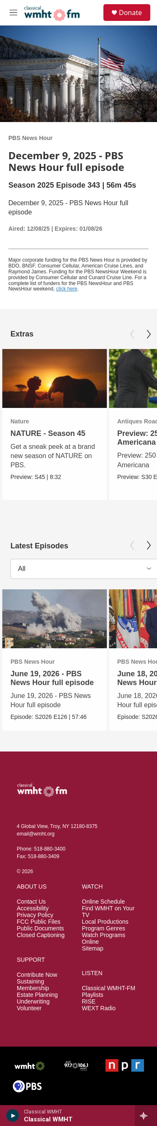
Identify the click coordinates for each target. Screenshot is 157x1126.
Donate (130, 12)
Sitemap (92, 948)
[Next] (148, 334)
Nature (19, 421)
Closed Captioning (40, 935)
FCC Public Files (38, 922)
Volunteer (29, 1008)
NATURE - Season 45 (47, 433)
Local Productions (105, 922)
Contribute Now (37, 975)
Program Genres (103, 928)
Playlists (92, 995)
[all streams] (146, 1115)
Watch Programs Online (104, 938)
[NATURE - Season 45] (54, 378)
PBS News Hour (30, 138)
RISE (89, 1002)
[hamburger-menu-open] (13, 12)
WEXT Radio (99, 1008)
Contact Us (31, 902)
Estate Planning (37, 995)
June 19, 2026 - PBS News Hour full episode (52, 678)
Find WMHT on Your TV (108, 911)
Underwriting (33, 1002)
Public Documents (40, 928)
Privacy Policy (35, 915)
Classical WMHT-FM (109, 988)
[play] (13, 1115)
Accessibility (33, 908)
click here (66, 289)
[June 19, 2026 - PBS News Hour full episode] (54, 618)
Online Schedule (103, 902)
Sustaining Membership (33, 984)
